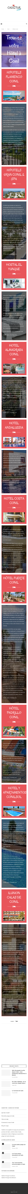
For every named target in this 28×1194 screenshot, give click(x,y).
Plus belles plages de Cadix (7, 1116)
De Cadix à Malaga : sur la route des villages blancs (19, 1082)
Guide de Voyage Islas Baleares (8, 1177)
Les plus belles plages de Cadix (18, 1145)
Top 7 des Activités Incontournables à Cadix (18, 1163)
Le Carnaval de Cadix (17, 1090)
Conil (8, 29)
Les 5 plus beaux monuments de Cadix (17, 1154)
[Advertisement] (14, 16)
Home (2, 29)
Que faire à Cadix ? (5, 1112)
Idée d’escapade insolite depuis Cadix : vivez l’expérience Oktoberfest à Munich (19, 1073)
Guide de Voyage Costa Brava (8, 1175)
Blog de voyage (5, 1125)
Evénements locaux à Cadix (7, 1122)
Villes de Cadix (4, 1119)
